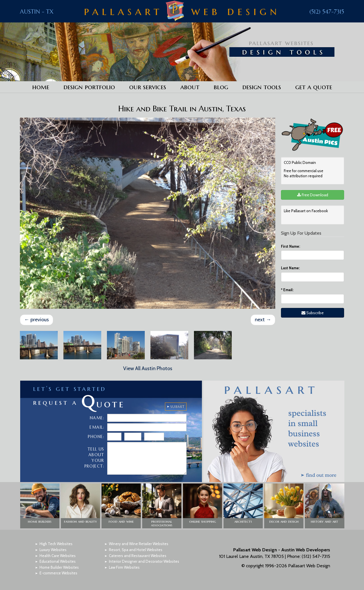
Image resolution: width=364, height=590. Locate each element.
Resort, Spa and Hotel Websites (135, 549)
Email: (287, 289)
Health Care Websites (58, 555)
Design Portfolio (89, 87)
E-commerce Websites (58, 573)
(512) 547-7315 (326, 11)
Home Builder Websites (59, 567)
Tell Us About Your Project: (94, 458)
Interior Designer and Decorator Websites (144, 561)
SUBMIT (177, 407)
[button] (39, 505)
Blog (221, 87)
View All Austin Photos (147, 368)
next (263, 319)
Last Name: (290, 268)
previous (36, 319)
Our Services (147, 87)
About (189, 87)
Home (40, 87)
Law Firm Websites (124, 567)
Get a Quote (313, 87)
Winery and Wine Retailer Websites (138, 543)
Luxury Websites (53, 549)
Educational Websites (58, 561)
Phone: (96, 436)
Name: (97, 417)
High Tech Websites (56, 543)
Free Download (312, 194)
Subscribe (312, 312)
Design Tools (261, 87)
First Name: (290, 246)
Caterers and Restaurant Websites (137, 555)
